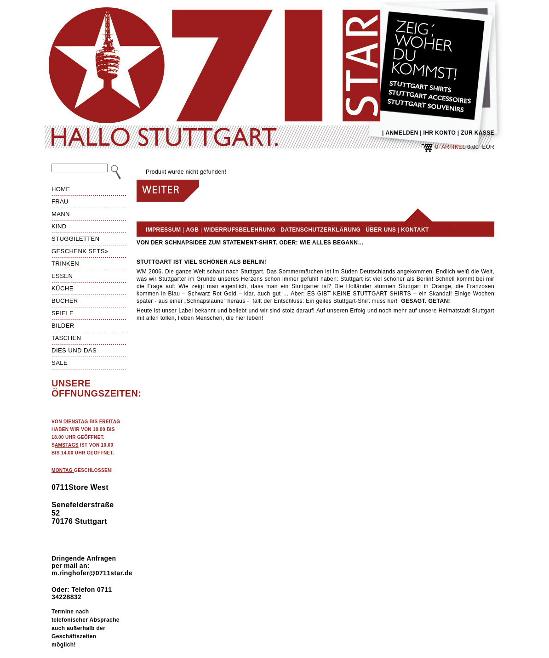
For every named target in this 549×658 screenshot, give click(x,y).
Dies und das (74, 350)
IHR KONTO (439, 133)
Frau (60, 201)
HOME (60, 189)
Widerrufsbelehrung (239, 230)
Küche (62, 288)
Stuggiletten (75, 238)
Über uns (381, 230)
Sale (59, 362)
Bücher (64, 300)
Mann (60, 213)
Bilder (62, 325)
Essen (62, 275)
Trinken (65, 263)
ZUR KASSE (477, 133)
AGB (192, 230)
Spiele (62, 313)
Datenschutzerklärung (320, 230)
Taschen (66, 338)
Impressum (163, 230)
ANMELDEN (401, 133)
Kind (59, 226)
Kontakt (415, 230)
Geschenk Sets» (80, 251)
